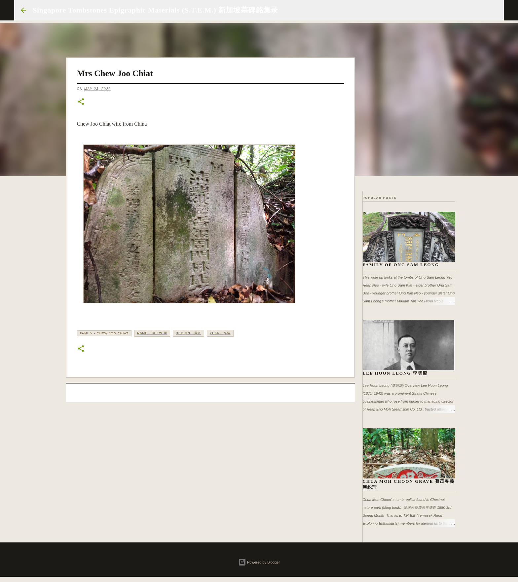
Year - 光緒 (220, 333)
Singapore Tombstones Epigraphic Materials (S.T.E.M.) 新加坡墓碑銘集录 (155, 10)
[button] (81, 102)
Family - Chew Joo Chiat (104, 333)
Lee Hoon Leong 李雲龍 (395, 373)
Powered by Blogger (259, 562)
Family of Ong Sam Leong (401, 264)
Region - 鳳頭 (188, 333)
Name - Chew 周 (152, 333)
